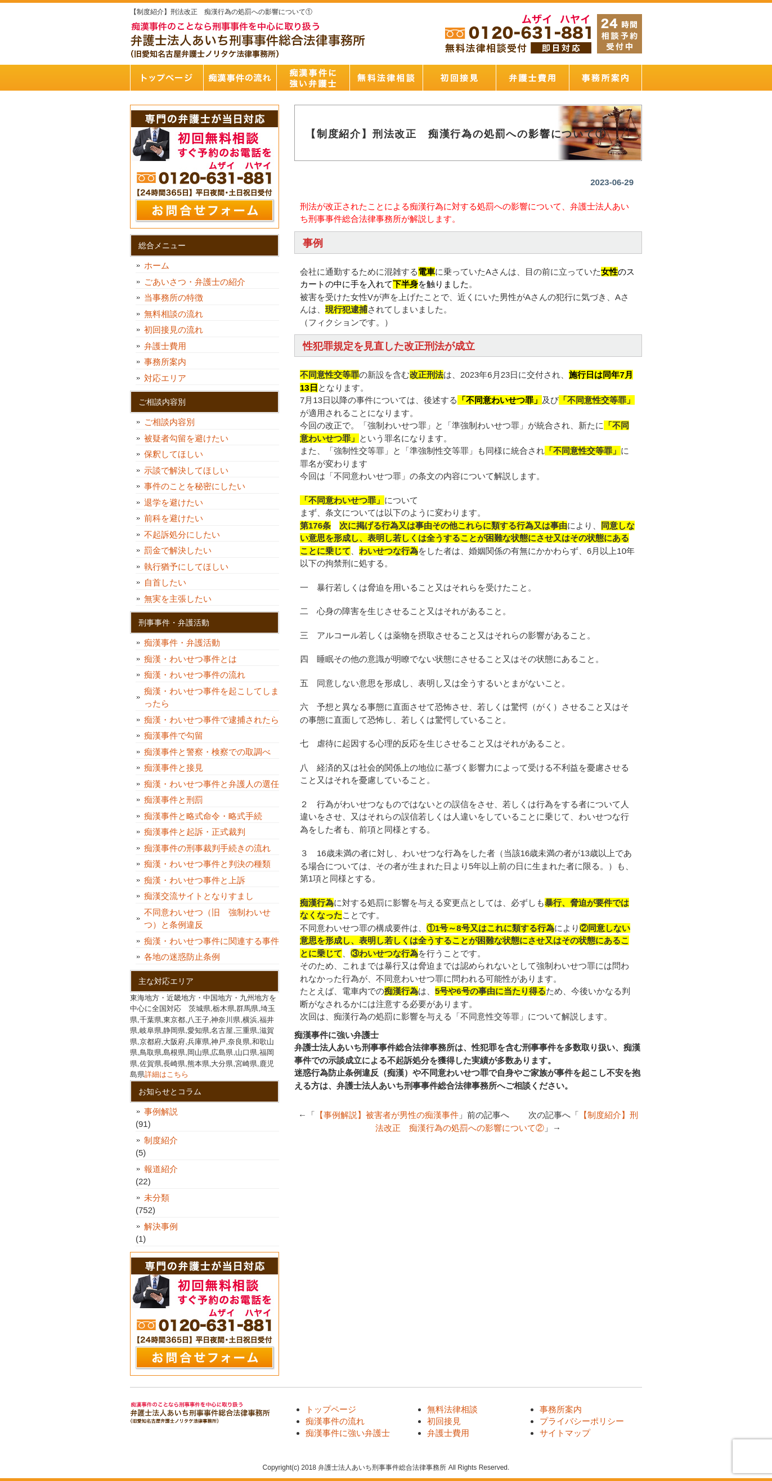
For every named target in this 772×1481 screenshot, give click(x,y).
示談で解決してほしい (186, 470)
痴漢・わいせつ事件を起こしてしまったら (211, 697)
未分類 (156, 1197)
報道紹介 (161, 1169)
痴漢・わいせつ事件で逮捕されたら (211, 719)
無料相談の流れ (173, 314)
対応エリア (165, 378)
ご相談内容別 (169, 422)
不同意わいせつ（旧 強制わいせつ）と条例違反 (207, 918)
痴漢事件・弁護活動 (182, 642)
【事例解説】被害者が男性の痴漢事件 (387, 1115)
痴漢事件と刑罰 (173, 799)
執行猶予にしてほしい (186, 566)
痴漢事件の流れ (239, 78)
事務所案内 (605, 78)
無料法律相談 (386, 78)
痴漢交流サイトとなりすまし (203, 896)
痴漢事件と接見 (173, 767)
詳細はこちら (166, 1074)
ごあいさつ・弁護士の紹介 (194, 282)
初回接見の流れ (173, 329)
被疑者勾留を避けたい (190, 438)
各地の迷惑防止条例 (182, 956)
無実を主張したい (178, 598)
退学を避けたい (178, 502)
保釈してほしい (178, 454)
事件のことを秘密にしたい (199, 486)
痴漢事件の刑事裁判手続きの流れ (207, 848)
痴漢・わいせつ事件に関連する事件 (211, 941)
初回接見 (459, 78)
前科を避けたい (173, 518)
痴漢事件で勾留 (173, 735)
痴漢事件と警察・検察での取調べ (207, 752)
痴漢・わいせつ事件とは (190, 659)
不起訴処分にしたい (182, 534)
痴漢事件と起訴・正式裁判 (194, 831)
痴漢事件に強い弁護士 (312, 78)
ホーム (156, 265)
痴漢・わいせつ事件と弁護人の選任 (211, 784)
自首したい (169, 582)
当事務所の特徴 (173, 297)
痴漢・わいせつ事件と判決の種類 (211, 864)
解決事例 (161, 1226)
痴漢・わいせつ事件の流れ (194, 674)
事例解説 (161, 1111)
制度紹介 (161, 1140)
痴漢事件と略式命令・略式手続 (203, 816)
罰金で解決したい (178, 550)
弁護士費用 (532, 78)
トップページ (166, 78)
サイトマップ (565, 1433)
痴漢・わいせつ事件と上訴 (194, 880)
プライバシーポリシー (582, 1421)
